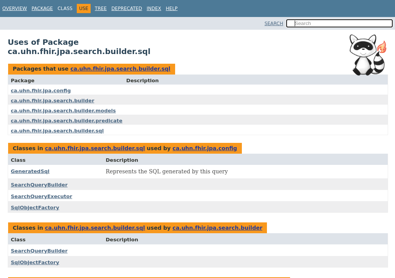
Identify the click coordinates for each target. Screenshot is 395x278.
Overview (14, 8)
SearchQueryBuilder (39, 185)
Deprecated (126, 8)
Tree (101, 8)
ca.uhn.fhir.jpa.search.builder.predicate (66, 121)
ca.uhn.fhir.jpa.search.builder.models (63, 111)
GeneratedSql (30, 171)
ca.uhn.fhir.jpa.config (41, 90)
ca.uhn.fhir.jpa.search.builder (52, 100)
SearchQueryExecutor (41, 196)
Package (42, 8)
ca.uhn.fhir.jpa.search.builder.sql (120, 69)
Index (154, 8)
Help (172, 8)
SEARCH (274, 23)
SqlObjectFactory (35, 207)
